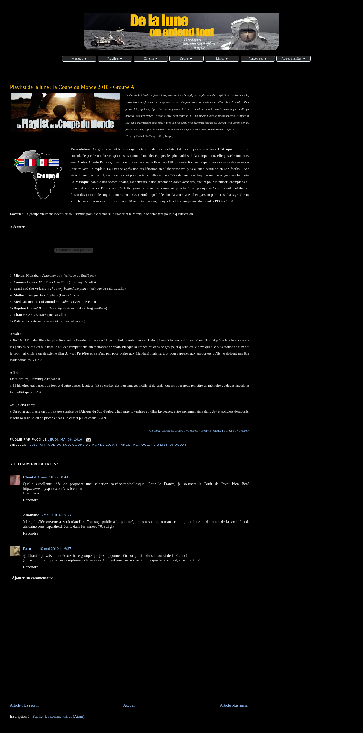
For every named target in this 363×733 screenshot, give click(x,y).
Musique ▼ (79, 58)
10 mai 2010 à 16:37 (55, 548)
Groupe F (218, 430)
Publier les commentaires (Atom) (58, 716)
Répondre (30, 500)
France (123, 444)
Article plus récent (24, 705)
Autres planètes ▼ (293, 58)
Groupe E (206, 430)
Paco (27, 548)
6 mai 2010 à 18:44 (53, 477)
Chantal (29, 477)
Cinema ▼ (151, 58)
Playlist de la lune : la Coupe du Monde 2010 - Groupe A (72, 87)
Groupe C (180, 430)
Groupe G (231, 430)
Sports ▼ (186, 58)
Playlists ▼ (115, 58)
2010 (34, 444)
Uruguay (178, 444)
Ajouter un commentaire (32, 578)
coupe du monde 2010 (93, 444)
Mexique (141, 444)
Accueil (129, 705)
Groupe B (167, 430)
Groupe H (244, 430)
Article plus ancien (234, 705)
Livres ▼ (222, 58)
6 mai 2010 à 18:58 (56, 515)
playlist (159, 444)
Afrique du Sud (55, 444)
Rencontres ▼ (258, 58)
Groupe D (192, 430)
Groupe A (154, 430)
